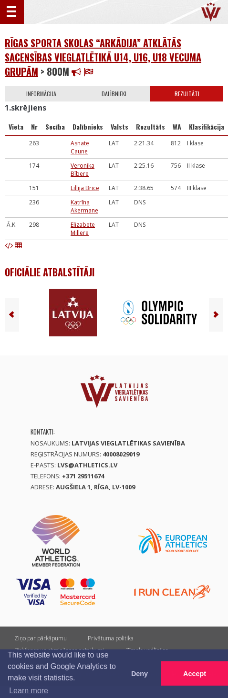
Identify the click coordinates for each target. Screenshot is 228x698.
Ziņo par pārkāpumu (40, 638)
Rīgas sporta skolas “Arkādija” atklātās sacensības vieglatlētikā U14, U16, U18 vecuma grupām (103, 57)
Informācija (41, 94)
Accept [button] (194, 674)
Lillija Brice (85, 188)
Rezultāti (187, 94)
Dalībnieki (114, 94)
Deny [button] (139, 674)
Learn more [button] (28, 691)
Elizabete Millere (83, 229)
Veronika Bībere (82, 170)
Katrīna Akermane (84, 206)
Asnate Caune (80, 147)
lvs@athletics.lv (87, 465)
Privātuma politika (111, 638)
